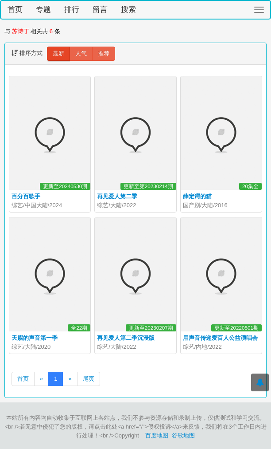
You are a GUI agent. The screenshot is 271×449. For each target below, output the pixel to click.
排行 (71, 9)
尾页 (88, 378)
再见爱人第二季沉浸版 (126, 338)
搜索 (128, 9)
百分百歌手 (26, 196)
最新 (58, 53)
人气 (81, 53)
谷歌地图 (183, 435)
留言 (100, 9)
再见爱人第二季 (117, 196)
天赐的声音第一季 (35, 338)
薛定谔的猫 (197, 196)
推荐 (103, 53)
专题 (43, 9)
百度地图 (156, 435)
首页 (15, 9)
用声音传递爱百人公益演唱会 (220, 338)
